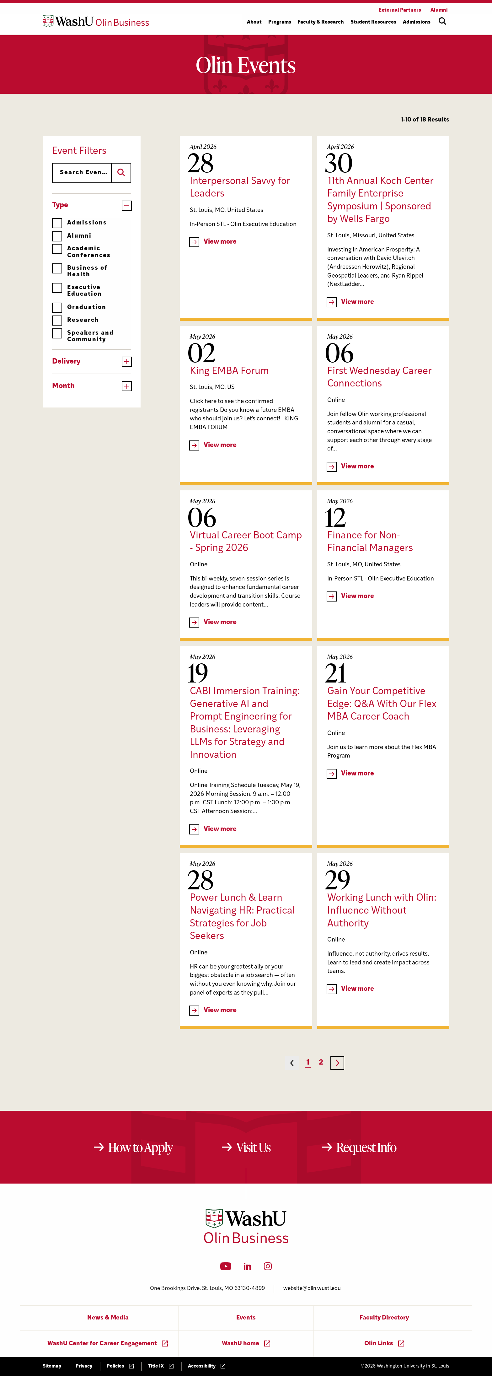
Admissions (79, 223)
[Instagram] (268, 1268)
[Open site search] (442, 21)
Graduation (79, 307)
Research (75, 320)
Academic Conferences (81, 252)
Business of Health (80, 271)
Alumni (72, 236)
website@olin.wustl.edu (312, 1288)
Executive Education (77, 290)
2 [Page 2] (321, 1062)
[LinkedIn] (247, 1268)
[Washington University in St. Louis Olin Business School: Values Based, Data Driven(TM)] (246, 1241)
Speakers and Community (83, 336)
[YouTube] (225, 1268)
